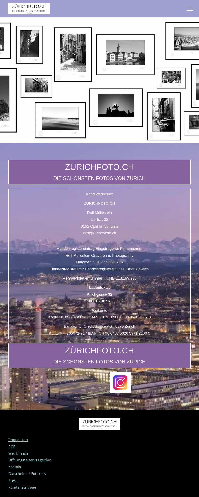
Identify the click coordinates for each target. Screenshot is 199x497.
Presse (13, 480)
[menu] (189, 8)
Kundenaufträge (22, 487)
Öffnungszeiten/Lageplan (30, 460)
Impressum (18, 440)
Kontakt (14, 467)
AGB (11, 446)
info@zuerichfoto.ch (99, 233)
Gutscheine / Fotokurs (27, 473)
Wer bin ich (18, 453)
